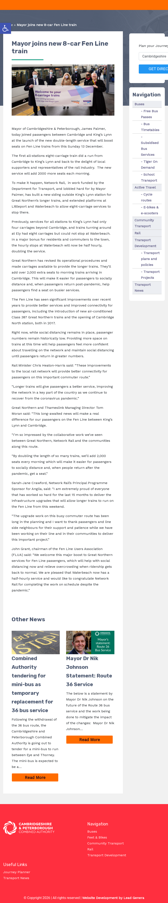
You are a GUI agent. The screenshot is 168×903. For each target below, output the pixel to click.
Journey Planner (16, 872)
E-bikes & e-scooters (149, 210)
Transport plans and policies (150, 259)
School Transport (149, 177)
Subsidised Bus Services (150, 149)
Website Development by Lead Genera (113, 898)
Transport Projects (150, 275)
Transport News (143, 288)
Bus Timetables (150, 127)
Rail (137, 233)
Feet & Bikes (97, 837)
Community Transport (144, 223)
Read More (42, 778)
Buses (139, 104)
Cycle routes (146, 197)
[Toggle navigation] (2, 5)
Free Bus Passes (149, 114)
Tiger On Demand (149, 165)
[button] (5, 28)
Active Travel (145, 187)
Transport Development (145, 243)
